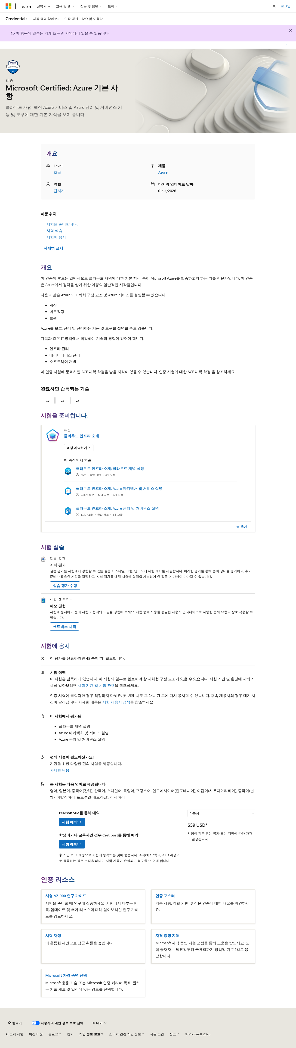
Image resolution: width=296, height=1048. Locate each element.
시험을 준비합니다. (62, 223)
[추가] (242, 526)
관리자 (59, 190)
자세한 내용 (59, 769)
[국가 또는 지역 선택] (221, 813)
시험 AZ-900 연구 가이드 (65, 895)
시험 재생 (53, 935)
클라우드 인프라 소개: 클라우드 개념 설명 (110, 468)
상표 (173, 1034)
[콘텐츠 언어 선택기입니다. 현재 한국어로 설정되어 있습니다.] (15, 1023)
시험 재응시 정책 (116, 701)
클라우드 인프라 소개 (81, 436)
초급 (57, 172)
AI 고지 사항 (14, 1034)
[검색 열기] (274, 6)
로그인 (285, 6)
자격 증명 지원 (167, 935)
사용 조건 (157, 1034)
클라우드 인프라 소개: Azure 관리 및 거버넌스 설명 (117, 508)
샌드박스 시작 (64, 626)
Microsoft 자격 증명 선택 (66, 975)
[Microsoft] (9, 6)
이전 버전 (36, 1034)
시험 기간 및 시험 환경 (96, 685)
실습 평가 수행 (65, 585)
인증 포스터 (165, 895)
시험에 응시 (56, 236)
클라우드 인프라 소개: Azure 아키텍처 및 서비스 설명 (119, 488)
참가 (70, 1034)
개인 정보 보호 (89, 1034)
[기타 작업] (286, 45)
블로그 (53, 1034)
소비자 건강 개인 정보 (125, 1034)
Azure (162, 172)
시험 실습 (54, 230)
